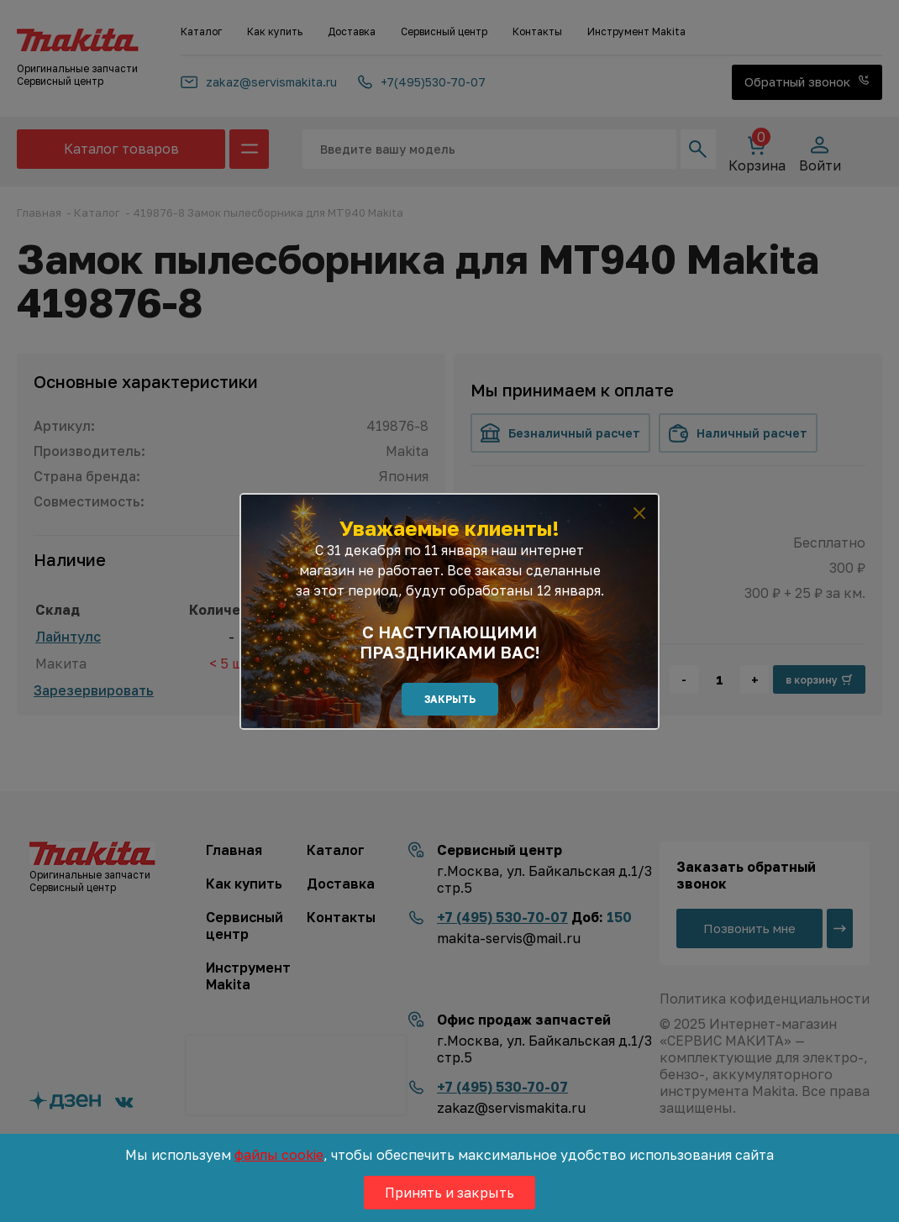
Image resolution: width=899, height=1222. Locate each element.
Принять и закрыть (449, 1192)
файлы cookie (278, 1154)
